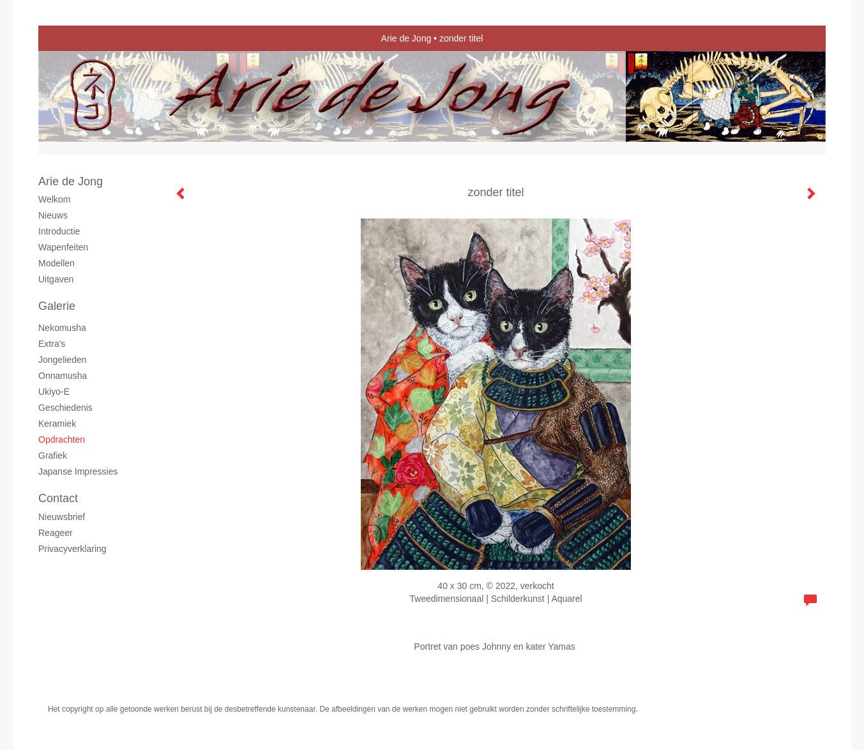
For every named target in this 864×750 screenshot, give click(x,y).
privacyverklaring (72, 549)
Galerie (56, 306)
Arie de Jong (406, 38)
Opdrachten (61, 439)
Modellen (56, 263)
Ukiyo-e (54, 391)
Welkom (54, 199)
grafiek (52, 455)
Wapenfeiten (63, 247)
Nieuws (53, 215)
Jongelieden (62, 360)
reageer (55, 533)
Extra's (51, 344)
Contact (58, 498)
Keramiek (57, 423)
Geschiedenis (65, 407)
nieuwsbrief (61, 517)
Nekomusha (62, 328)
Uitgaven (55, 279)
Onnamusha (62, 376)
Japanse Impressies (78, 471)
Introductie (59, 231)
